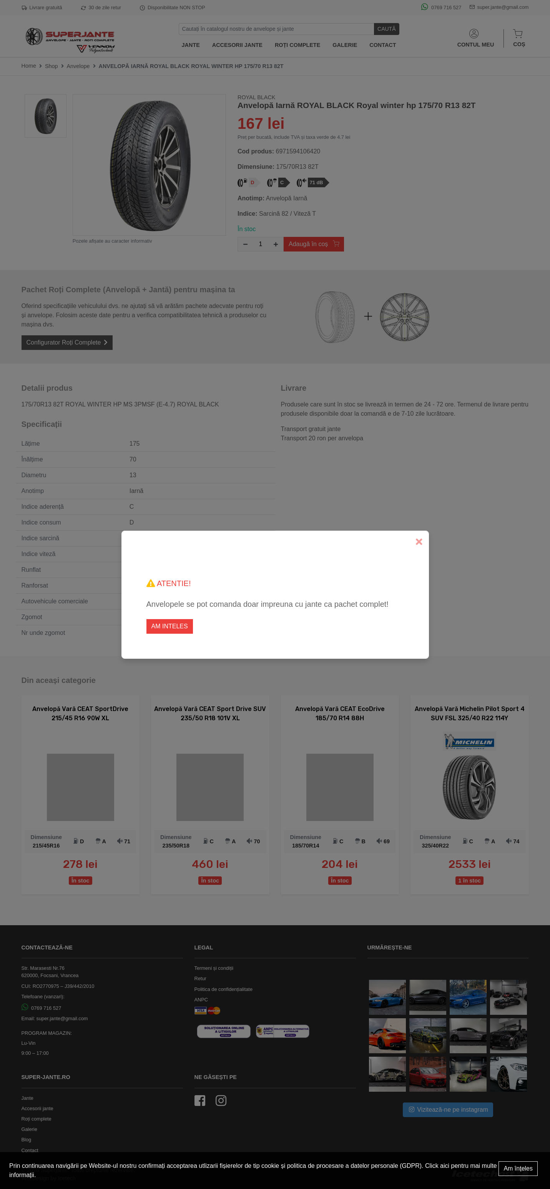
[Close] (419, 542)
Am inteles (169, 626)
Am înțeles (518, 1168)
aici (444, 1165)
